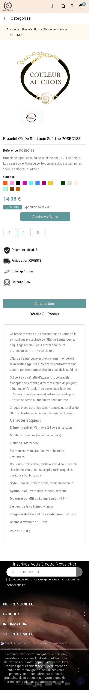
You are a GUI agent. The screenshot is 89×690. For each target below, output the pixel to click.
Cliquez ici (36, 685)
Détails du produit (44, 314)
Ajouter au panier (45, 216)
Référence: (11, 150)
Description (44, 304)
